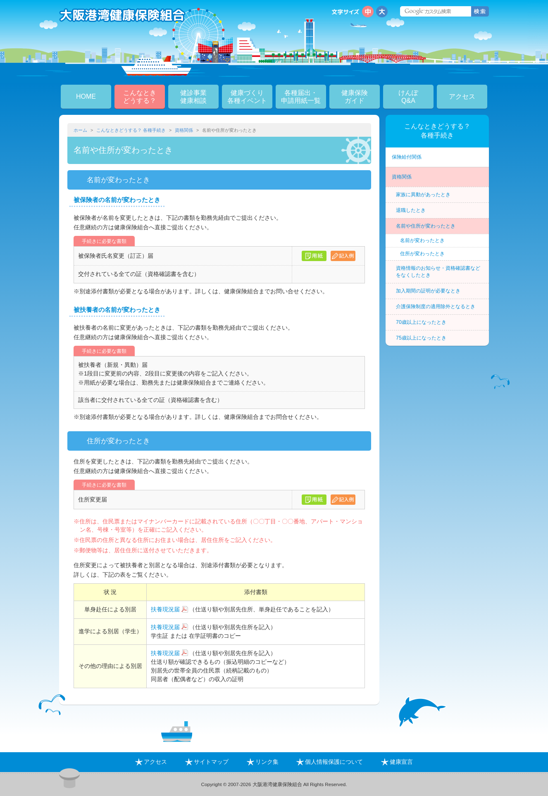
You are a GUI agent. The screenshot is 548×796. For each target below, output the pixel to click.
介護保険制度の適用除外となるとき (435, 306)
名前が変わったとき (422, 240)
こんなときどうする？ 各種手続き (131, 130)
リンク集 (263, 761)
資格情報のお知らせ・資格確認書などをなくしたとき (438, 271)
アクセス (462, 96)
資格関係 (184, 130)
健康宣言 (397, 761)
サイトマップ (207, 761)
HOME (86, 96)
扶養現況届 (165, 609)
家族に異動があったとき (423, 194)
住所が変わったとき (422, 254)
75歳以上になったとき (421, 338)
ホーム (80, 130)
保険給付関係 (407, 157)
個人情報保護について (329, 761)
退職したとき (411, 210)
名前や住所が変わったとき (425, 226)
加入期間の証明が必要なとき (428, 291)
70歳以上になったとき (421, 322)
